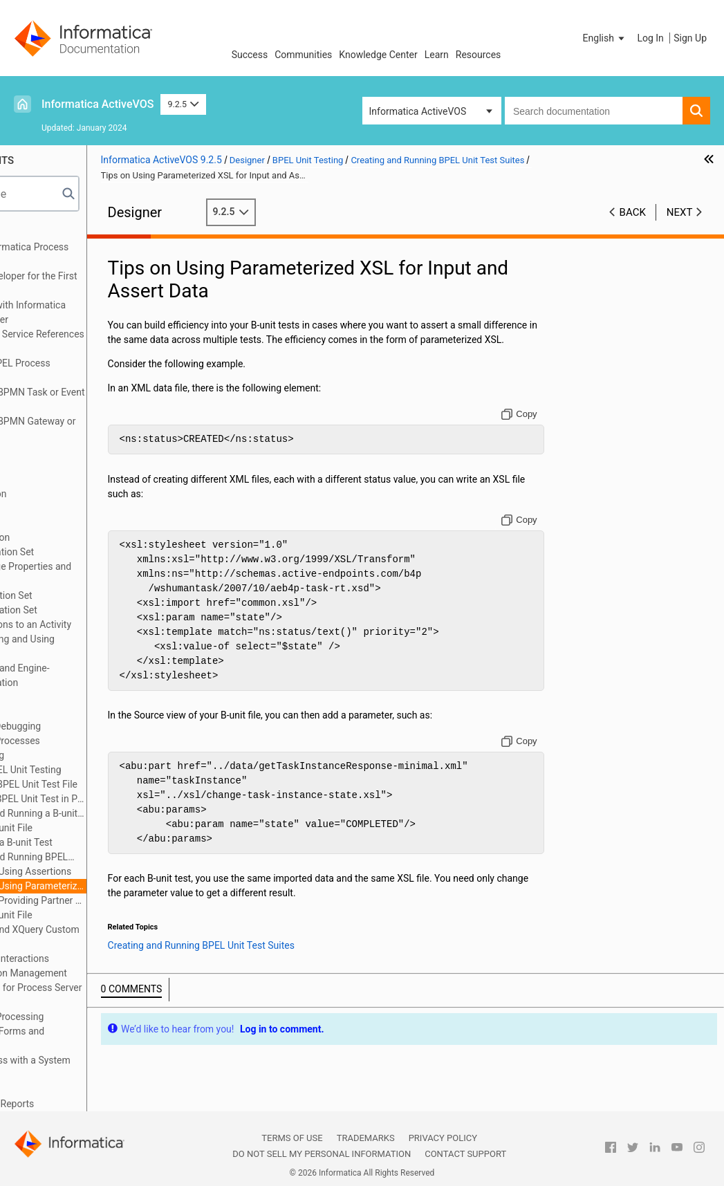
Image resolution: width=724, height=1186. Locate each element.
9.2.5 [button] (182, 104)
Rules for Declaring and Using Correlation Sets (86, 646)
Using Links (48, 479)
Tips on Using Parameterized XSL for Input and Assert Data (119, 885)
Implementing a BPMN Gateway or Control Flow (97, 428)
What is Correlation (64, 537)
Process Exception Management (92, 973)
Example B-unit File (85, 914)
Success (250, 54)
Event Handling (55, 697)
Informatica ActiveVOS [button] (418, 111)
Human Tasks (52, 1089)
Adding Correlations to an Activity (94, 624)
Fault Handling (54, 711)
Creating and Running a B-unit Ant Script (101, 814)
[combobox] (594, 110)
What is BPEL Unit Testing (99, 769)
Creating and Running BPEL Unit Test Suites (96, 857)
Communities (303, 54)
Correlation (47, 522)
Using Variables (56, 450)
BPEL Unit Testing (61, 755)
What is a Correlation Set (76, 551)
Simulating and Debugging (79, 726)
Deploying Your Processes (79, 740)
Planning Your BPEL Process (84, 363)
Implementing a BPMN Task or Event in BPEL (101, 399)
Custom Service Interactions (83, 958)
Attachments (50, 464)
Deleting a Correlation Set (77, 609)
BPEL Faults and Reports (76, 1103)
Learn (437, 54)
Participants (49, 377)
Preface (39, 232)
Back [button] (633, 212)
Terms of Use (291, 1138)
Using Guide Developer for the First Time (97, 283)
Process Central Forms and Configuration (81, 1038)
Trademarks (366, 1138)
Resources (478, 54)
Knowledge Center (378, 54)
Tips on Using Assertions (112, 871)
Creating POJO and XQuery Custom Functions (98, 936)
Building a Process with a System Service (94, 1067)
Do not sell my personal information (321, 1154)
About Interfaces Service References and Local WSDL (101, 341)
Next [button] (680, 212)
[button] (605, 38)
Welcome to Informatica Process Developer (93, 254)
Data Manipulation (62, 493)
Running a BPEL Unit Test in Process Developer (112, 798)
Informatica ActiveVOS (97, 104)
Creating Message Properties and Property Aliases (94, 573)
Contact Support (465, 1154)
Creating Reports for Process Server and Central (100, 995)
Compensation (54, 508)
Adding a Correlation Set (75, 595)
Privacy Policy (443, 1138)
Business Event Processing (80, 1016)
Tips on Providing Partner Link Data (119, 900)
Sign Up (690, 38)
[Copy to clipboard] (543, 429)
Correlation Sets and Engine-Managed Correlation (84, 675)
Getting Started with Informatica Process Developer (91, 312)
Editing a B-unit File (85, 827)
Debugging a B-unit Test (95, 842)
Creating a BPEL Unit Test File (107, 784)
